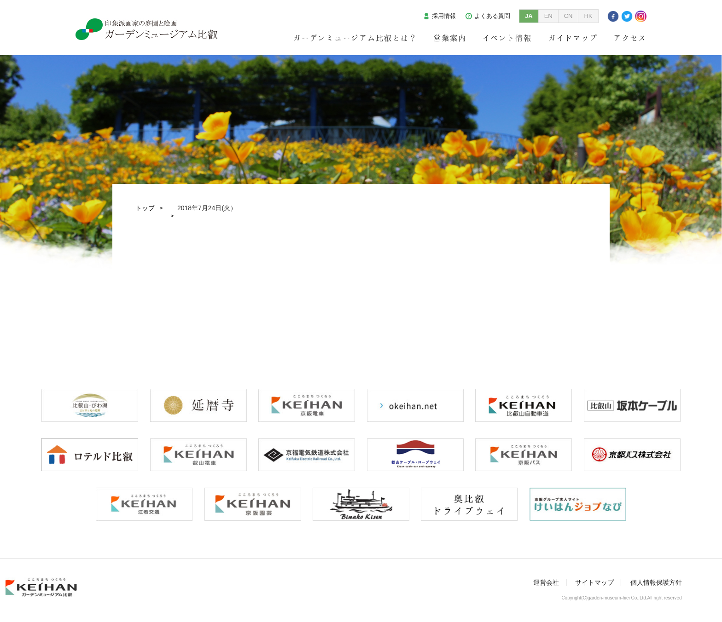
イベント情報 (507, 38)
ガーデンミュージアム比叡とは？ (355, 38)
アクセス (629, 38)
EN (548, 15)
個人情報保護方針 (656, 582)
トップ (145, 208)
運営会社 (546, 582)
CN (568, 15)
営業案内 (449, 38)
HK (588, 15)
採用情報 (444, 15)
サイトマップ (594, 582)
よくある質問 (492, 15)
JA (529, 15)
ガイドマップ (573, 38)
